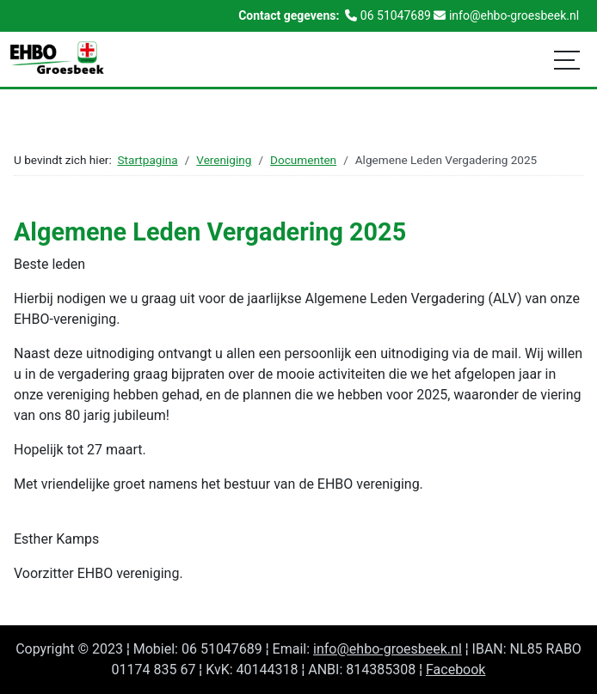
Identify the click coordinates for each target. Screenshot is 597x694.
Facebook (455, 669)
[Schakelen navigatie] (567, 59)
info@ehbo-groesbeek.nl (387, 649)
